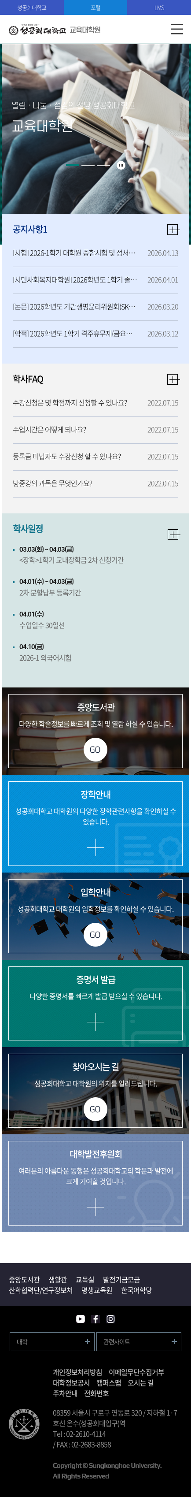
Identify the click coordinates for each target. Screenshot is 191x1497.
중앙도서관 (24, 1279)
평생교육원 (96, 1290)
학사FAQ (28, 379)
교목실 (85, 1279)
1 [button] (72, 165)
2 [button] (88, 165)
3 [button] (103, 165)
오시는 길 (141, 1382)
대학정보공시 (71, 1382)
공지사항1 (30, 229)
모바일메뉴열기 (176, 29)
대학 (22, 1341)
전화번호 (96, 1393)
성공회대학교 (31, 7)
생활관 (57, 1279)
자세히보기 (174, 534)
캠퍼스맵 (108, 1382)
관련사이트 (116, 1341)
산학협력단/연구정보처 (41, 1290)
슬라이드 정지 (121, 165)
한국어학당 (136, 1290)
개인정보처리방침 (77, 1372)
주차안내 (65, 1393)
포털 (95, 7)
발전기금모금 (121, 1279)
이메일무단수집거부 (136, 1372)
